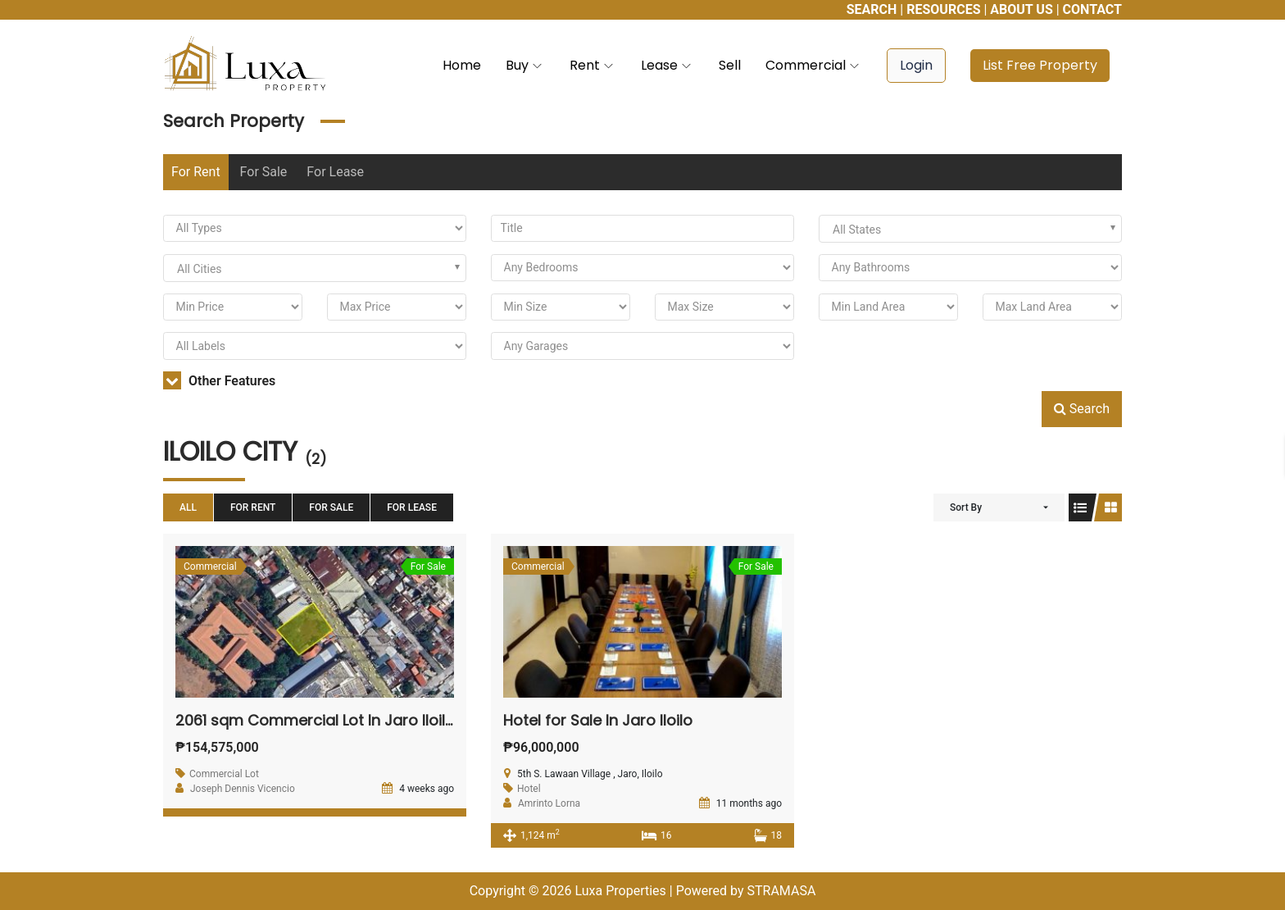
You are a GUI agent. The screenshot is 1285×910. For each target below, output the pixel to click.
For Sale (264, 172)
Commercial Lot (224, 774)
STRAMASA (781, 891)
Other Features (219, 381)
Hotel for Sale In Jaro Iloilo (597, 720)
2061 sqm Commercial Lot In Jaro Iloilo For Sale (346, 720)
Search (1082, 408)
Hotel (529, 788)
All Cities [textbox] (199, 268)
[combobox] (970, 229)
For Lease (335, 172)
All (188, 507)
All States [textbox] (857, 229)
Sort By (966, 507)
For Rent (195, 172)
